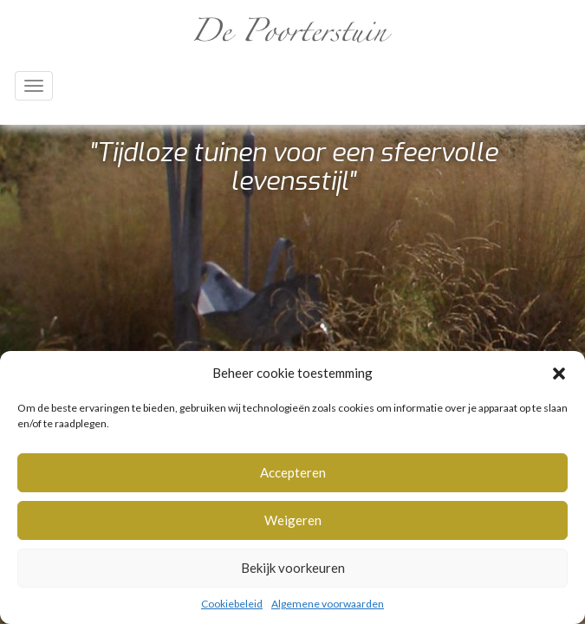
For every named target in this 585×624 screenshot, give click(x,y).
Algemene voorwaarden (327, 603)
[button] (559, 373)
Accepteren (293, 472)
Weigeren (293, 520)
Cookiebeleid (232, 603)
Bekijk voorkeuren (293, 567)
